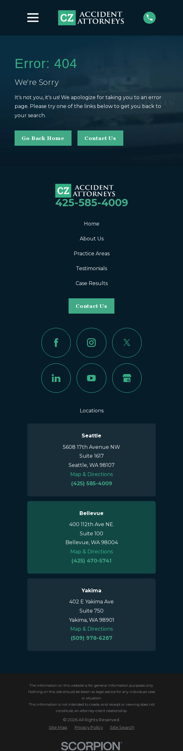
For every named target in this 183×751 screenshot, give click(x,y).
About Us (92, 239)
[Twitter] (127, 342)
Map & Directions (91, 474)
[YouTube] (91, 378)
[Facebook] (56, 342)
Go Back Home (43, 138)
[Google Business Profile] (127, 378)
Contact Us (100, 138)
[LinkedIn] (56, 378)
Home (91, 224)
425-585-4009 (91, 202)
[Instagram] (91, 342)
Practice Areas (92, 254)
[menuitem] (58, 727)
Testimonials (91, 268)
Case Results (92, 283)
